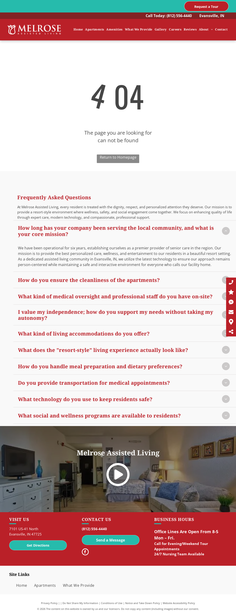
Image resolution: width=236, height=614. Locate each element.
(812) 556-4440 (179, 15)
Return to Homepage (118, 157)
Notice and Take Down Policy (142, 603)
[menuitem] (78, 29)
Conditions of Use (111, 603)
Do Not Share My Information (80, 603)
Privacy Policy (49, 603)
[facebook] (85, 552)
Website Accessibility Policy (179, 603)
